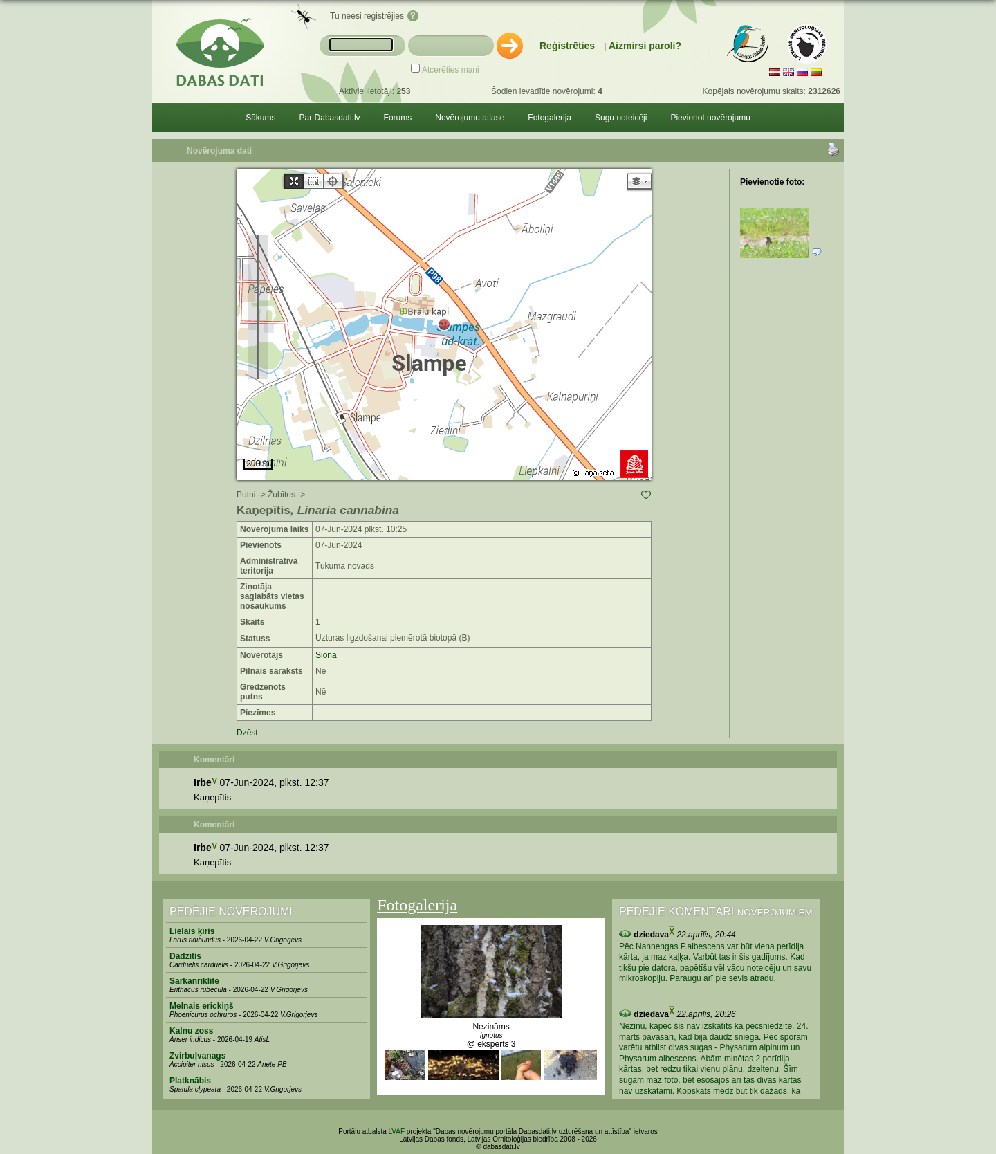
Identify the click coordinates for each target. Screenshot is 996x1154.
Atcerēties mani (450, 70)
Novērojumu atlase (469, 117)
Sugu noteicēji (621, 117)
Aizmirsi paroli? (645, 45)
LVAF (397, 1131)
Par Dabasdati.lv (329, 117)
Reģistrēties (567, 45)
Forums (398, 117)
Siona (326, 655)
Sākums (260, 117)
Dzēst (247, 733)
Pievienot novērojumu (710, 117)
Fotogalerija (549, 117)
